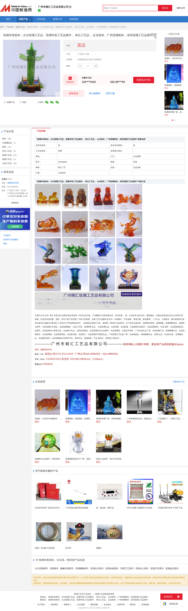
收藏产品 (9, 102)
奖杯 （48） (7, 139)
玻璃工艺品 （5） (9, 159)
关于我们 (41, 604)
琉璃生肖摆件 (97, 568)
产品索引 (7, 235)
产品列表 (9, 27)
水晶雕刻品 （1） (9, 143)
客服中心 (67, 604)
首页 (2, 27)
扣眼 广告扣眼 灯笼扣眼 (45, 548)
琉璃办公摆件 (142, 568)
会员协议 (107, 604)
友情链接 (145, 604)
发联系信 (73, 93)
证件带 (68, 548)
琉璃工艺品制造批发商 (104, 594)
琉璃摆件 (54, 568)
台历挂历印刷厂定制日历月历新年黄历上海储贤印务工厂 (58, 508)
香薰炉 (99, 548)
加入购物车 (95, 93)
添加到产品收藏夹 (10, 239)
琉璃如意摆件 (172, 568)
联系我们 (54, 604)
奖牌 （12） (7, 147)
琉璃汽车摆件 (157, 568)
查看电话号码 (143, 80)
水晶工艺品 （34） (10, 163)
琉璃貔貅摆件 (82, 568)
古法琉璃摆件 (41, 568)
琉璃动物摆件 (112, 568)
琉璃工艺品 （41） (10, 155)
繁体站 (133, 604)
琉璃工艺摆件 (127, 568)
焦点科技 (97, 608)
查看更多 (15, 203)
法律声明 (120, 604)
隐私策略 (94, 604)
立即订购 (110, 93)
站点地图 (81, 604)
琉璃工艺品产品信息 (82, 594)
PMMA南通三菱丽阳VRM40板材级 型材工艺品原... (148, 508)
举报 (22, 102)
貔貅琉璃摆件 (67, 568)
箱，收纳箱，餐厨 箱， (105, 508)
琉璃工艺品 (20, 27)
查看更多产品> (179, 382)
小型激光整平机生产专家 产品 (169, 508)
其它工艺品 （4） (9, 151)
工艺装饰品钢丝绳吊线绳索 (76, 508)
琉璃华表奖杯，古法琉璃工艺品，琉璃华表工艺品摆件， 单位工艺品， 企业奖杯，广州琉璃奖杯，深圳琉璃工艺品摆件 (98, 597)
